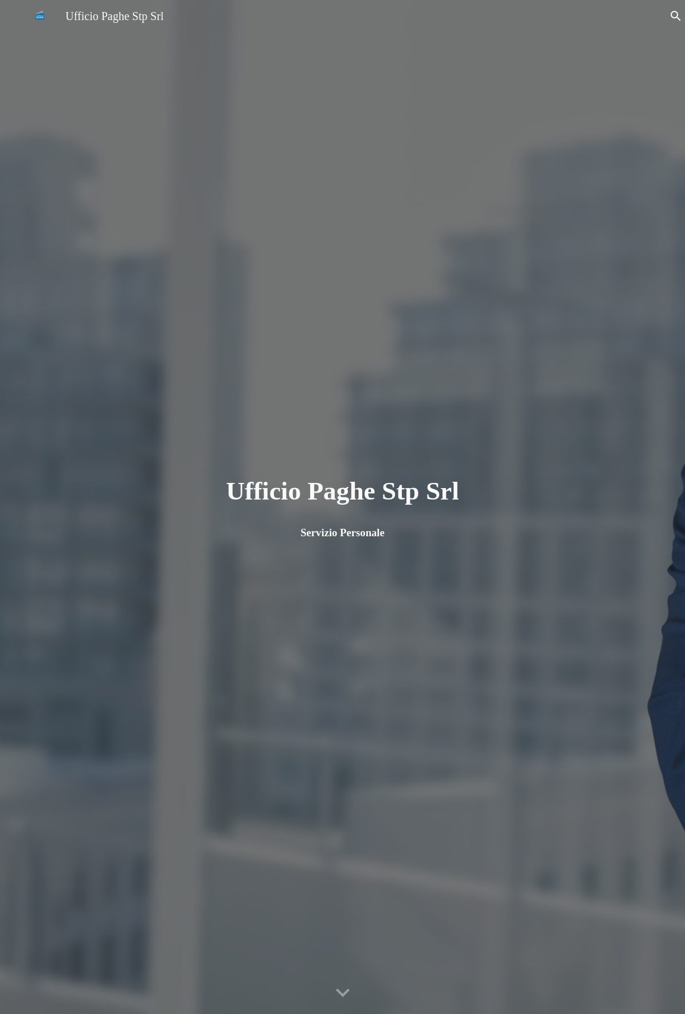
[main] (343, 491)
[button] (671, 16)
